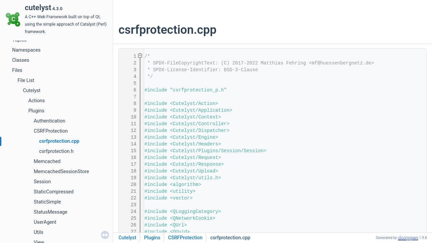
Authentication (49, 121)
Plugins (36, 111)
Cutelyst (31, 90)
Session (42, 182)
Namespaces (26, 50)
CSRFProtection (51, 131)
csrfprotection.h (56, 151)
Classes (20, 60)
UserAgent (45, 222)
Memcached (47, 161)
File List (26, 80)
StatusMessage (51, 212)
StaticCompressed (54, 192)
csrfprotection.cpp (59, 141)
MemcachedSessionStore (61, 171)
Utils (38, 232)
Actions (36, 101)
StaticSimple (47, 202)
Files (17, 70)
